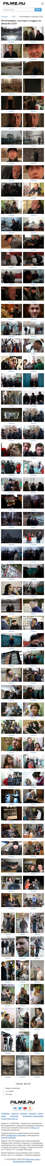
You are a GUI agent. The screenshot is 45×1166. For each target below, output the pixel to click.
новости (15, 1114)
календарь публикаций (33, 1116)
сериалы (33, 1114)
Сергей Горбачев (8, 1138)
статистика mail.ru (9, 1119)
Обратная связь (33, 1159)
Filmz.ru (34, 1128)
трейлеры (5, 1114)
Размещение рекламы (22, 1162)
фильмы (23, 1114)
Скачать (11, 42)
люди (3, 1116)
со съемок (10, 1091)
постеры (9, 1094)
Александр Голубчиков (16, 1135)
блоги (40, 1114)
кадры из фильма (13, 1088)
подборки (14, 1116)
